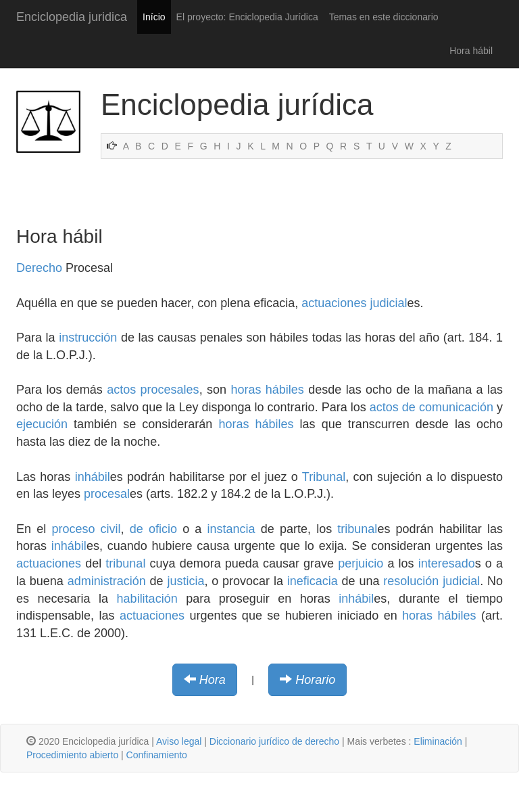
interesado (446, 563)
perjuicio (360, 563)
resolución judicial (431, 581)
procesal (107, 494)
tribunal (357, 529)
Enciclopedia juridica (71, 17)
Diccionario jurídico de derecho (274, 741)
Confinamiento (156, 754)
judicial (388, 303)
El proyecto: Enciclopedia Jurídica (247, 16)
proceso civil (85, 529)
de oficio (153, 529)
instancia (231, 529)
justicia (185, 581)
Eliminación (438, 741)
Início (154, 16)
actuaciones (333, 303)
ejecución (42, 424)
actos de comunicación (431, 407)
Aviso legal (178, 741)
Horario (315, 680)
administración (107, 581)
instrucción (88, 337)
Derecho (39, 268)
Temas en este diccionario (384, 16)
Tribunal (323, 477)
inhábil (92, 477)
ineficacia (312, 581)
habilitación (147, 598)
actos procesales (153, 389)
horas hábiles (266, 389)
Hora (212, 680)
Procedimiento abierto (72, 754)
